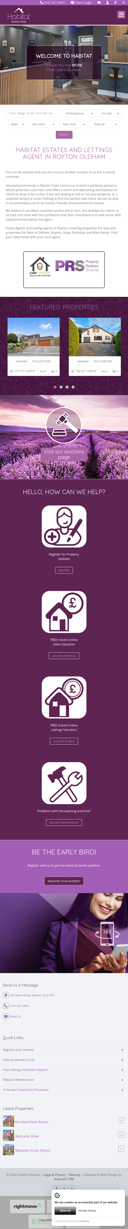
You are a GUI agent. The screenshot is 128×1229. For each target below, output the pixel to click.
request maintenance (64, 822)
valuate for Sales (64, 656)
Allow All (65, 1210)
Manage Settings (87, 1210)
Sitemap (75, 1175)
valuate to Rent (64, 741)
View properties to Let (18, 1060)
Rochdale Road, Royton (31, 1122)
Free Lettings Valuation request (25, 1070)
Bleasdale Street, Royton (32, 1150)
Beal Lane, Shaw (27, 1136)
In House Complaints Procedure (26, 1090)
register (64, 570)
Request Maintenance (18, 1079)
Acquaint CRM (64, 1179)
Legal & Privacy (54, 1175)
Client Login (81, 2)
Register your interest (64, 881)
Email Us (15, 1016)
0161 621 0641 (52, 2)
